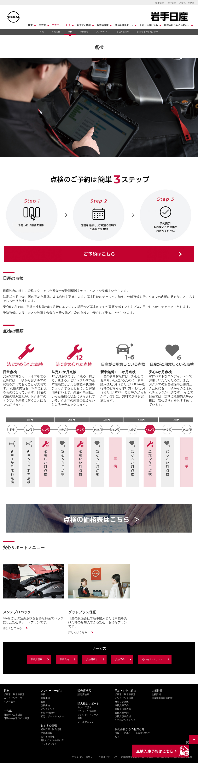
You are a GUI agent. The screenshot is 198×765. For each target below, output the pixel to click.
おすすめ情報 (84, 25)
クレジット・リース (88, 714)
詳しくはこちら (12, 628)
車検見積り (36, 659)
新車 (30, 25)
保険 (80, 718)
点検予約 (120, 659)
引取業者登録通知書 (162, 698)
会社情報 (171, 3)
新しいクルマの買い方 (52, 740)
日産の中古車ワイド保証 (16, 718)
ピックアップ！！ (50, 744)
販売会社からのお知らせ (177, 25)
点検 (70, 31)
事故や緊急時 (123, 31)
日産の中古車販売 (13, 714)
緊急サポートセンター (147, 31)
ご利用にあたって (108, 757)
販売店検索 (102, 25)
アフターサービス (61, 25)
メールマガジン (86, 722)
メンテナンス (102, 31)
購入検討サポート (124, 25)
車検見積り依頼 (123, 709)
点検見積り (92, 659)
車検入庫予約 (122, 705)
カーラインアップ (13, 698)
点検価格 (84, 31)
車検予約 (64, 659)
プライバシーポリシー (83, 757)
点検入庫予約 (122, 712)
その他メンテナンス (152, 659)
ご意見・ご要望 (186, 3)
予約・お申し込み (148, 25)
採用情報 (159, 3)
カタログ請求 (84, 707)
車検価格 (56, 31)
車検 (42, 31)
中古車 (42, 25)
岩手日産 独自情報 (51, 729)
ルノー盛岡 (9, 701)
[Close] (187, 742)
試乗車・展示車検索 (14, 694)
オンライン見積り (87, 711)
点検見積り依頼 (123, 716)
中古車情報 (46, 733)
